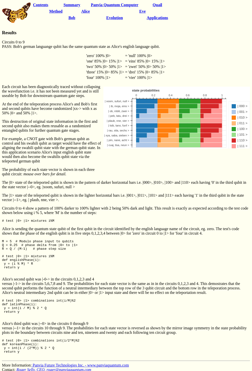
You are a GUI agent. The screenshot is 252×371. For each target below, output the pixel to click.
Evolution (114, 18)
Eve (142, 11)
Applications (157, 18)
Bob (72, 18)
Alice (85, 11)
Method (55, 11)
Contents (40, 5)
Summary (72, 5)
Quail (157, 5)
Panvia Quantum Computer (114, 5)
